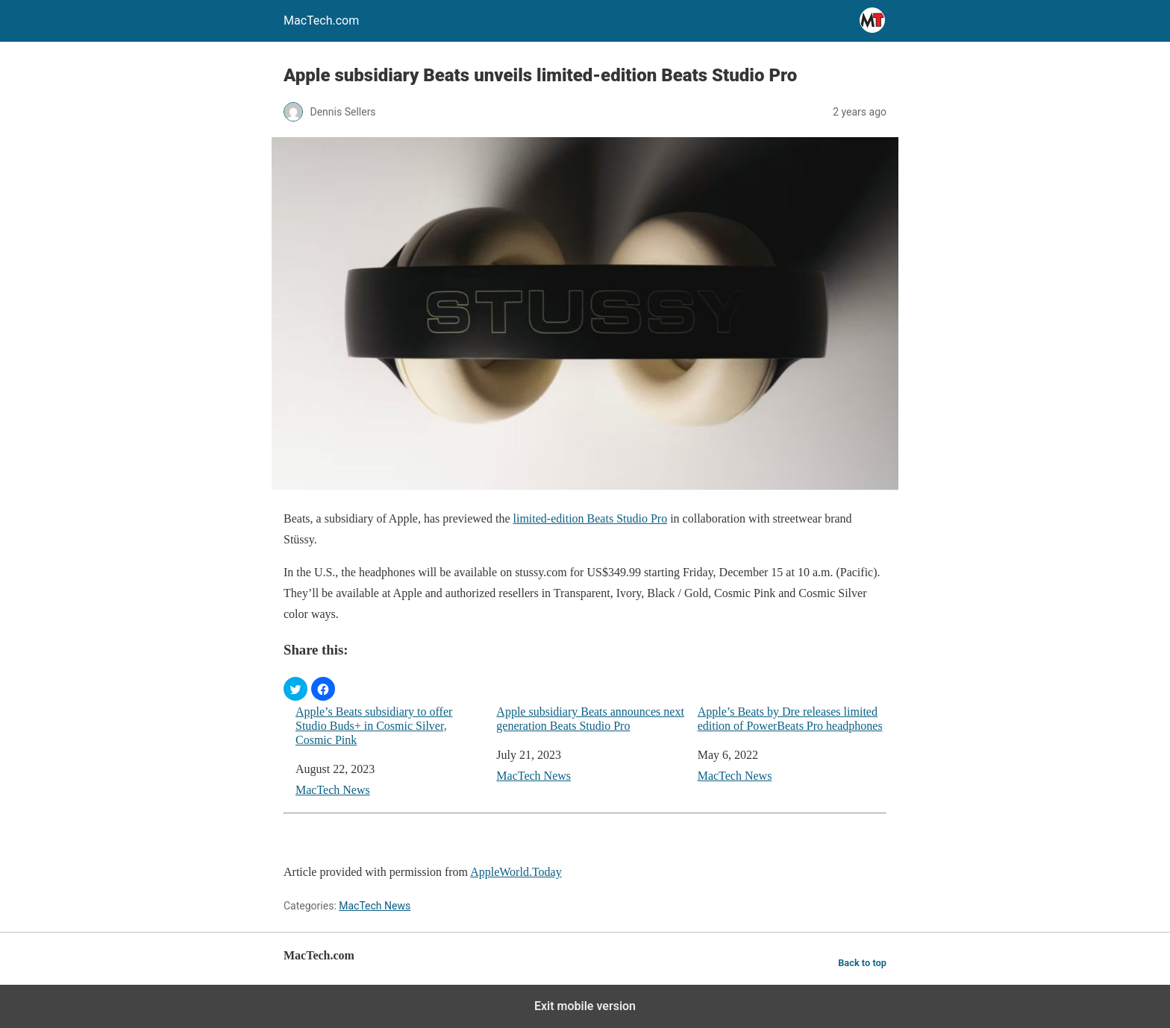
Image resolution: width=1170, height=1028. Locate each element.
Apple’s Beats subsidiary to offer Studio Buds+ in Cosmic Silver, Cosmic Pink (373, 725)
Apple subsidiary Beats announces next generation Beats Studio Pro (590, 718)
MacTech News (332, 789)
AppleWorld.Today (515, 871)
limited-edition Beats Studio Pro (590, 518)
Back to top (862, 962)
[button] (295, 689)
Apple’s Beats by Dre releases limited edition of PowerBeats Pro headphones (790, 718)
